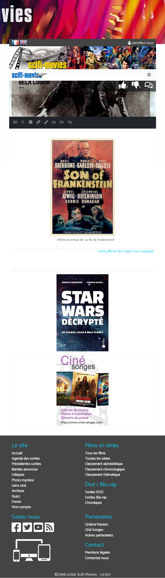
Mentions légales (97, 553)
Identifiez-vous (141, 43)
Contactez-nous (97, 558)
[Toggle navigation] (149, 75)
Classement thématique (102, 475)
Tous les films (95, 453)
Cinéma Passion (96, 525)
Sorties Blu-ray (95, 498)
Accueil (17, 453)
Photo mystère (23, 480)
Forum (16, 502)
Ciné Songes (94, 530)
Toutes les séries (97, 459)
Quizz (16, 497)
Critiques (18, 475)
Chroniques (93, 503)
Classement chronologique (105, 470)
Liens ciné (19, 486)
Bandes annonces (25, 470)
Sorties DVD (94, 492)
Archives (18, 491)
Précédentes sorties (26, 464)
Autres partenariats (99, 535)
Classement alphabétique (104, 464)
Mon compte (21, 507)
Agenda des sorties (26, 459)
